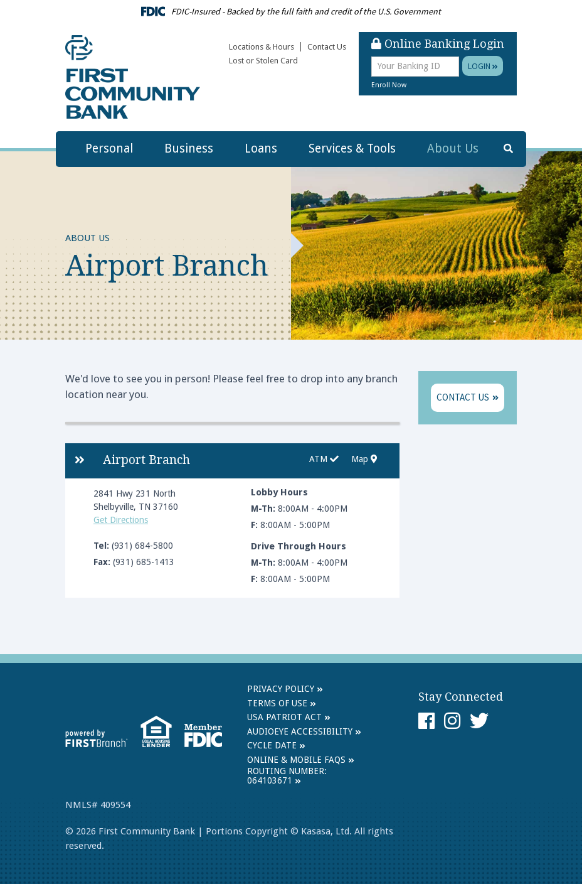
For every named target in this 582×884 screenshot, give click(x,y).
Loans (261, 148)
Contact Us (326, 46)
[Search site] (508, 149)
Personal (109, 148)
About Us (453, 148)
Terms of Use (277, 703)
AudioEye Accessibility (299, 731)
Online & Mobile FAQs (296, 760)
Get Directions (120, 520)
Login (483, 66)
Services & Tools (352, 148)
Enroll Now (388, 85)
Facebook (426, 720)
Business (188, 148)
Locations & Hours (261, 46)
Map (364, 459)
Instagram (452, 720)
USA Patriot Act (284, 717)
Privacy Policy (280, 689)
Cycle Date (272, 745)
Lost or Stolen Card (263, 60)
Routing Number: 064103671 (287, 775)
